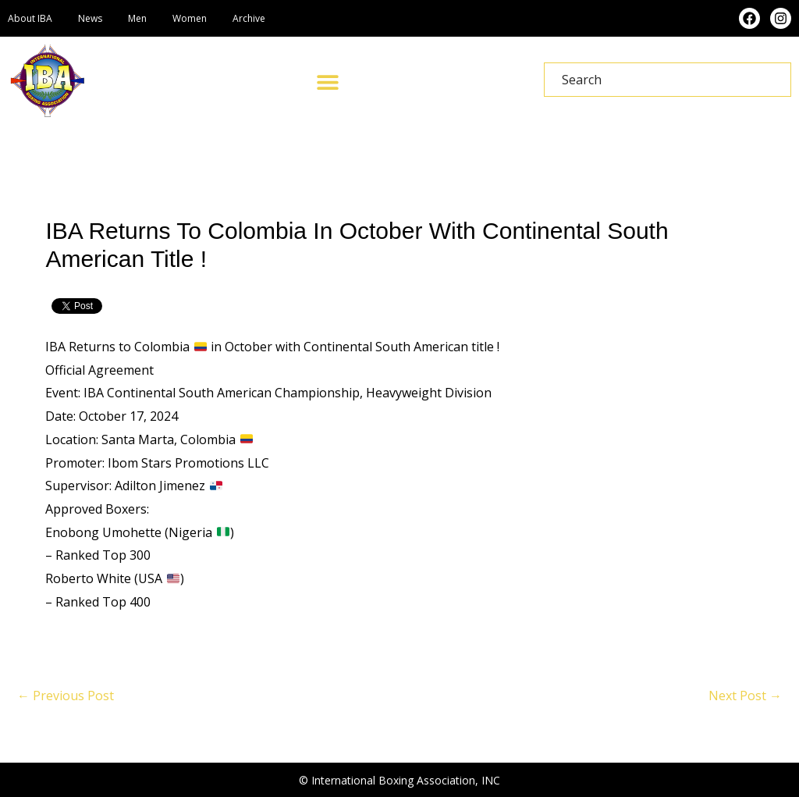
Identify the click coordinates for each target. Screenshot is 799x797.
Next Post (745, 695)
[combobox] (667, 79)
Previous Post (65, 695)
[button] (327, 81)
